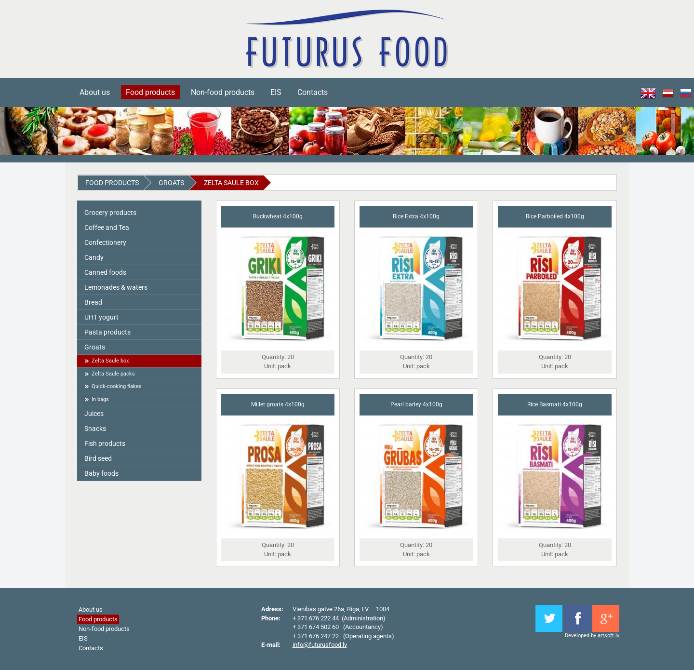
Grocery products (110, 212)
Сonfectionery (105, 242)
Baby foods (101, 473)
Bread (93, 302)
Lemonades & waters (115, 287)
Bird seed (98, 458)
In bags (100, 399)
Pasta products (107, 332)
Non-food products (222, 92)
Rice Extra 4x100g (416, 216)
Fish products (104, 443)
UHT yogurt (101, 317)
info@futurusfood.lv (320, 644)
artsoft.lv (608, 635)
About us (95, 92)
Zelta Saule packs (113, 374)
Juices (94, 413)
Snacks (95, 428)
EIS (275, 92)
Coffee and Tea (106, 227)
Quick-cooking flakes (117, 386)
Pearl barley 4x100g (416, 404)
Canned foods (105, 272)
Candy (94, 257)
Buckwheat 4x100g (278, 216)
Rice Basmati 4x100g (554, 404)
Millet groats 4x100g (278, 404)
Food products (150, 92)
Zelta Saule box (231, 183)
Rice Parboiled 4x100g (555, 216)
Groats (171, 183)
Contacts (312, 92)
